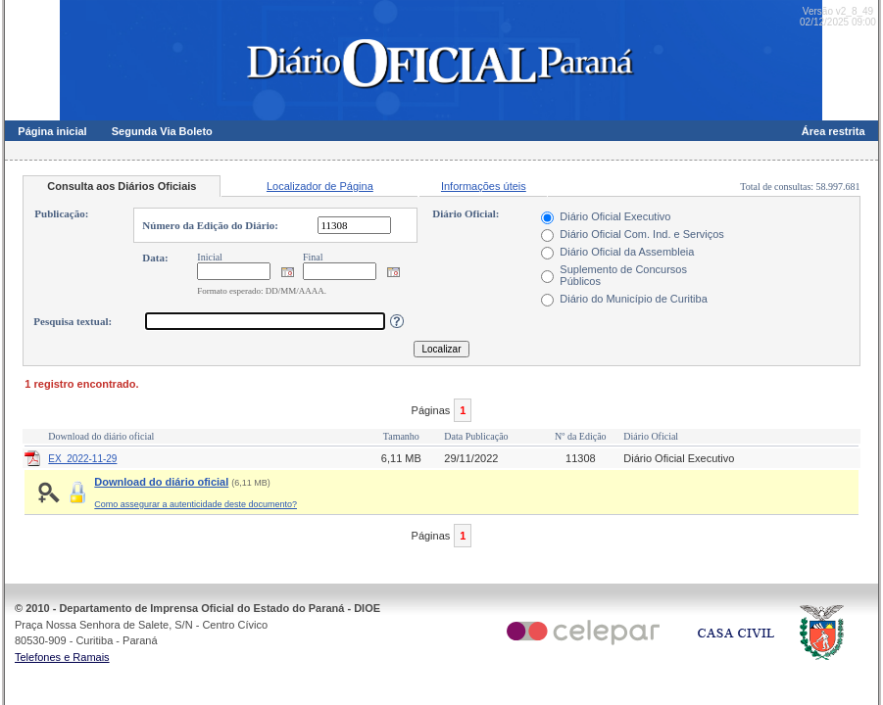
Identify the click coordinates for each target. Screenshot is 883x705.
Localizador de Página (320, 186)
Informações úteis (483, 186)
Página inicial (52, 131)
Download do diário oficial (161, 482)
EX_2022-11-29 (82, 458)
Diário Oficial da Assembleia (627, 252)
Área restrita (833, 131)
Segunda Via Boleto (162, 131)
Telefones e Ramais (62, 657)
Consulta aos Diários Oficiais (121, 186)
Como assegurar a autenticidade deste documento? (195, 504)
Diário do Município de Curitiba (633, 299)
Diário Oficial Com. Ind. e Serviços (642, 234)
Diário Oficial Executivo (615, 216)
